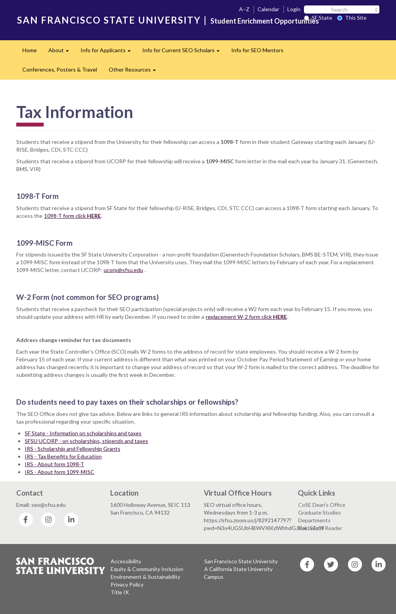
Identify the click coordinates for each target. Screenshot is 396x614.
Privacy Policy (127, 584)
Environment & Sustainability (145, 576)
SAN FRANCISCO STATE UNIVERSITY (109, 20)
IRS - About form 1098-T (54, 464)
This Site (352, 17)
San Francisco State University (241, 561)
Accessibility (126, 561)
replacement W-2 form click (246, 316)
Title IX (120, 592)
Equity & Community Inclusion (147, 569)
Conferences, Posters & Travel (59, 69)
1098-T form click (72, 215)
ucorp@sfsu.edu (123, 270)
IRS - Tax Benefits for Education (63, 456)
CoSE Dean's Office (321, 504)
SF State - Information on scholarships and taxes (83, 433)
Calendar (268, 9)
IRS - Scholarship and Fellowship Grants (72, 448)
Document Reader (320, 528)
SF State (318, 17)
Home (29, 50)
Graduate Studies (319, 512)
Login (293, 9)
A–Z (244, 9)
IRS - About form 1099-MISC (59, 472)
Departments (314, 520)
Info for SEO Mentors (257, 50)
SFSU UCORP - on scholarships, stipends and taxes (86, 441)
